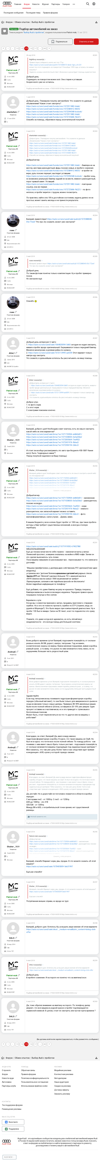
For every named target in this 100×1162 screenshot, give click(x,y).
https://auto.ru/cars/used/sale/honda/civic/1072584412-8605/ (53, 109)
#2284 (95, 215)
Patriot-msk (71, 32)
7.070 (8, 80)
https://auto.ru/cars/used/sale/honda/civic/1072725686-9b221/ (53, 117)
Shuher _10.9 (13, 440)
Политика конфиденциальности (35, 1078)
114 (21, 48)
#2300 (95, 1001)
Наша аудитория (61, 1082)
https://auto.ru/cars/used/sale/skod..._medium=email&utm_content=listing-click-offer (61, 970)
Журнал (45, 4)
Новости (35, 4)
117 (35, 48)
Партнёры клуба (9, 1086)
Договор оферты (61, 1090)
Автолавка (6, 1082)
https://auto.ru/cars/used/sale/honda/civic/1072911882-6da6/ (53, 106)
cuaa (12, 230)
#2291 (95, 543)
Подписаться (61, 42)
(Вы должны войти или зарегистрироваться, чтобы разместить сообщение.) (68, 1039)
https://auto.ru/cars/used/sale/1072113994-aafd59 (50, 353)
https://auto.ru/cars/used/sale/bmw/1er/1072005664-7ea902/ (53, 439)
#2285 (95, 256)
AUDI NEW (8, 1157)
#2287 (95, 338)
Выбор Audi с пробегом (34, 32)
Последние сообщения (13, 13)
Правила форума (50, 13)
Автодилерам (60, 1078)
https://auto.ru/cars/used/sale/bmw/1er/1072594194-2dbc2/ (52, 445)
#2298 (95, 923)
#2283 (95, 131)
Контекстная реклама (63, 1074)
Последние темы (33, 13)
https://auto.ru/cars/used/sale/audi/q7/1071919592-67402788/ (53, 546)
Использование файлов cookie (34, 1086)
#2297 (95, 882)
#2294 (95, 732)
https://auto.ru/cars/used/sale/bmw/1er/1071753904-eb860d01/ (54, 434)
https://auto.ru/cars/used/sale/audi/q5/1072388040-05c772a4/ (70, 264)
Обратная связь (28, 1070)
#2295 (95, 770)
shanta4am (12, 112)
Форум (27, 4)
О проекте (6, 1070)
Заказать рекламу (62, 1094)
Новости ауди (8, 1078)
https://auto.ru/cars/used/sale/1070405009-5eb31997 (49, 866)
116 (31, 48)
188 (8, 948)
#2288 (95, 376)
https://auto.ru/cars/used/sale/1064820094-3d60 (49, 344)
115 (26, 48)
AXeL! (12, 353)
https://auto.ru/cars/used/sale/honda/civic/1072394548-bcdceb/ (54, 111)
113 (17, 48)
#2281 (95, 55)
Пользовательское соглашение (34, 1082)
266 (8, 240)
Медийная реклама (62, 1070)
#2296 (95, 832)
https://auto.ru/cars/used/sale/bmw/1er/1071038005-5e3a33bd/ (54, 437)
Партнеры (55, 4)
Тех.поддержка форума (12, 1105)
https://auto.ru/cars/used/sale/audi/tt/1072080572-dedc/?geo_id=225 (55, 65)
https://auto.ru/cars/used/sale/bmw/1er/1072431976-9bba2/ (52, 442)
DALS (11, 938)
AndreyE (12, 652)
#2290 (95, 466)
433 (44, 48)
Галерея (66, 4)
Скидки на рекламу (62, 1086)
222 (8, 363)
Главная (17, 4)
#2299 (95, 960)
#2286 (95, 297)
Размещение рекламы (11, 1109)
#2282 (95, 97)
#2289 (95, 425)
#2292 (95, 637)
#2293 (95, 674)
